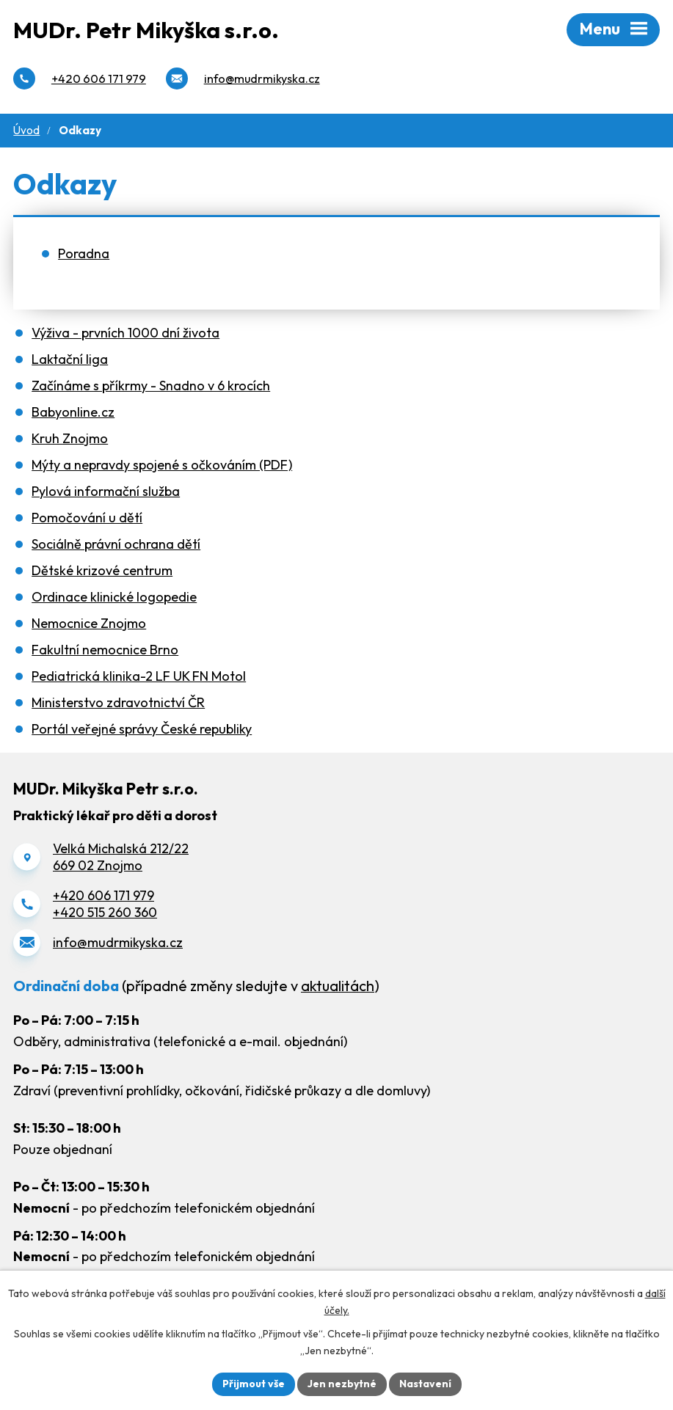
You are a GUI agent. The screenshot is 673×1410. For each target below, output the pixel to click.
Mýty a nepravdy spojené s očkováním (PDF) (162, 464)
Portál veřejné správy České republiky (142, 728)
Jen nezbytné (342, 1383)
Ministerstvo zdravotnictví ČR (118, 702)
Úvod (26, 130)
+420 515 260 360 (105, 912)
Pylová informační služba (106, 491)
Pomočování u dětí (87, 517)
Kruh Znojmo (70, 438)
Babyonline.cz (73, 411)
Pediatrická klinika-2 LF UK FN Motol (139, 676)
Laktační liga (70, 359)
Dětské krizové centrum (102, 570)
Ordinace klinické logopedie (114, 596)
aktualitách (337, 985)
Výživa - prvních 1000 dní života (125, 332)
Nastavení (425, 1383)
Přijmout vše (253, 1383)
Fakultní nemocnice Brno (105, 649)
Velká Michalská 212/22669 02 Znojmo (121, 857)
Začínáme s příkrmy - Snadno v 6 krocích (151, 385)
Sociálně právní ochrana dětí (116, 544)
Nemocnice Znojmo (89, 623)
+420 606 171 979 (103, 895)
